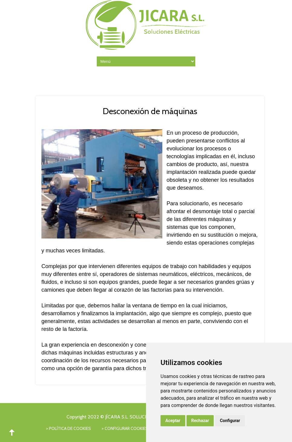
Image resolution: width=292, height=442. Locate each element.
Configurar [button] (230, 420)
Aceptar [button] (172, 420)
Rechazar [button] (200, 420)
